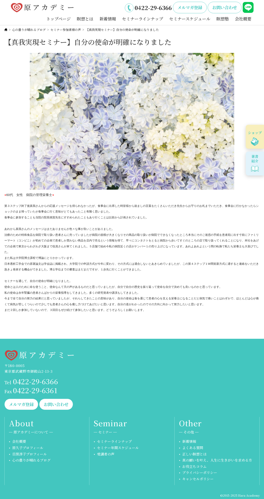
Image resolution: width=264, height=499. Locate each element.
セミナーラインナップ (142, 19)
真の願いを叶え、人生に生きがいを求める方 (217, 460)
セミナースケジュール (189, 19)
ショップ (255, 132)
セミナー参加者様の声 (65, 29)
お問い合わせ (224, 7)
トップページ (58, 19)
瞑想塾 (222, 19)
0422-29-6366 (153, 8)
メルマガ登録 (189, 7)
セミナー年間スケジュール (118, 447)
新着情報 (107, 19)
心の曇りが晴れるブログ (29, 29)
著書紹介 (254, 159)
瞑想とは (85, 19)
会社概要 (243, 19)
